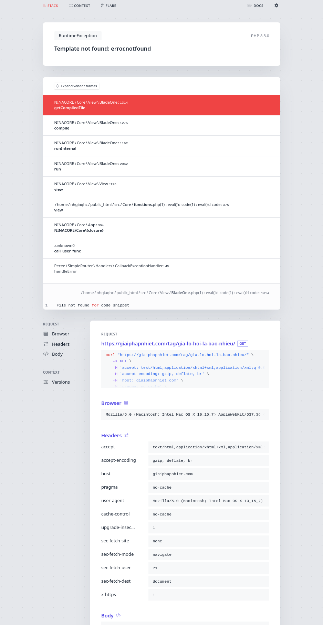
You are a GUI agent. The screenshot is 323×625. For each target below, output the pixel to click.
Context (51, 372)
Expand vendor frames (76, 86)
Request (51, 324)
